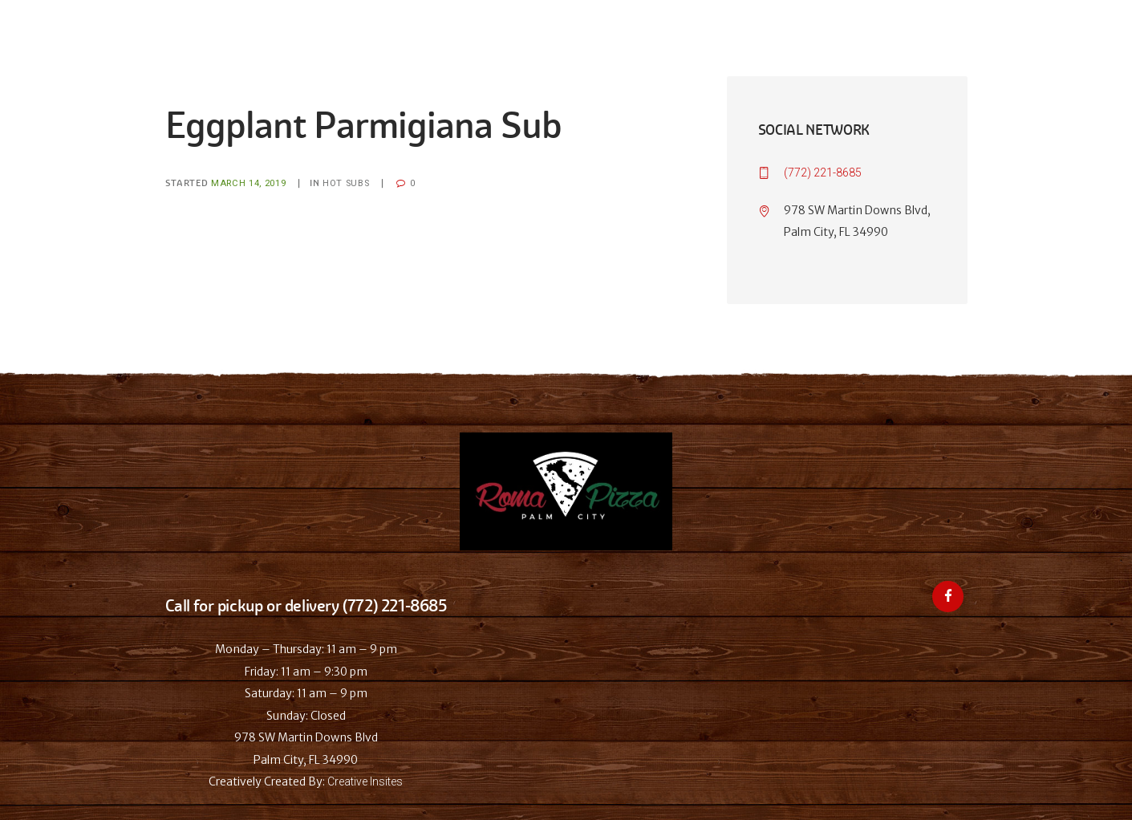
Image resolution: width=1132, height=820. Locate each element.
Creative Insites (365, 781)
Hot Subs (346, 183)
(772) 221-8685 (823, 172)
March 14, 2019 (248, 183)
